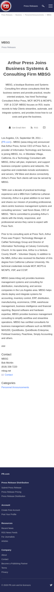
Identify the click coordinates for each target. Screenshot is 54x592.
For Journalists (8, 537)
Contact (7, 375)
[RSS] (32, 127)
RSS (36, 128)
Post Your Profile (8, 514)
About (4, 555)
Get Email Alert (18, 128)
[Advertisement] (27, 26)
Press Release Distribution (13, 496)
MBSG (49, 15)
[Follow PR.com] (51, 585)
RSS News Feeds (9, 532)
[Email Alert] (10, 127)
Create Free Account (10, 510)
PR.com (6, 142)
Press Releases (7, 15)
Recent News (7, 528)
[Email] (44, 127)
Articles (4, 541)
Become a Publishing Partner (14, 563)
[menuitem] (43, 6)
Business (18, 15)
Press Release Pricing (11, 492)
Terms (4, 568)
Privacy (4, 572)
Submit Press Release (11, 487)
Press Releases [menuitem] (31, 6)
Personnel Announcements (34, 15)
